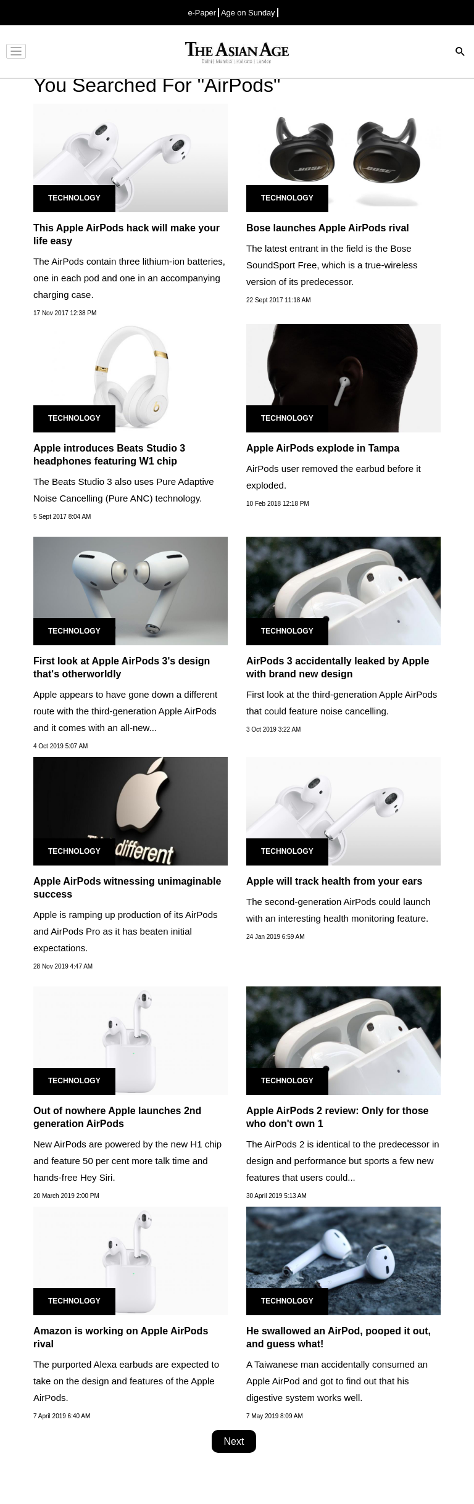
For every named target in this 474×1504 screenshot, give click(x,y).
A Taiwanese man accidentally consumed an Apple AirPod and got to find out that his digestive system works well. (337, 1381)
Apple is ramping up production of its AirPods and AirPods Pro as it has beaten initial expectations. (125, 931)
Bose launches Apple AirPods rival (327, 228)
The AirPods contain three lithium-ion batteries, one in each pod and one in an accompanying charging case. (129, 278)
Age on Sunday (248, 12)
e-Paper (202, 12)
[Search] (460, 52)
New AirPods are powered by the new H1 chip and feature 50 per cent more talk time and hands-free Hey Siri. (127, 1161)
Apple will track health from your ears (334, 881)
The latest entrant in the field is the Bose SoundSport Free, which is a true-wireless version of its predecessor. (332, 265)
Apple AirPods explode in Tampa (322, 448)
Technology (74, 198)
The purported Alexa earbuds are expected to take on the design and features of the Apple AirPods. (126, 1381)
